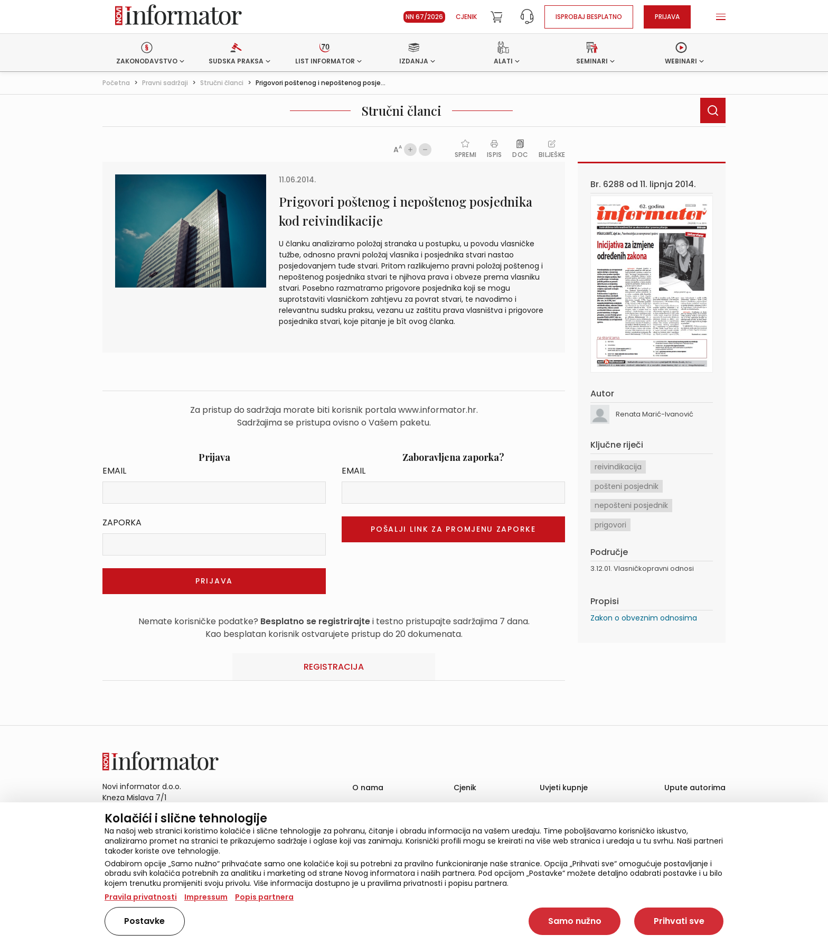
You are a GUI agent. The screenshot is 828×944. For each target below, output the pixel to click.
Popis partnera (264, 897)
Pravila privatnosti (141, 897)
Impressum (206, 897)
